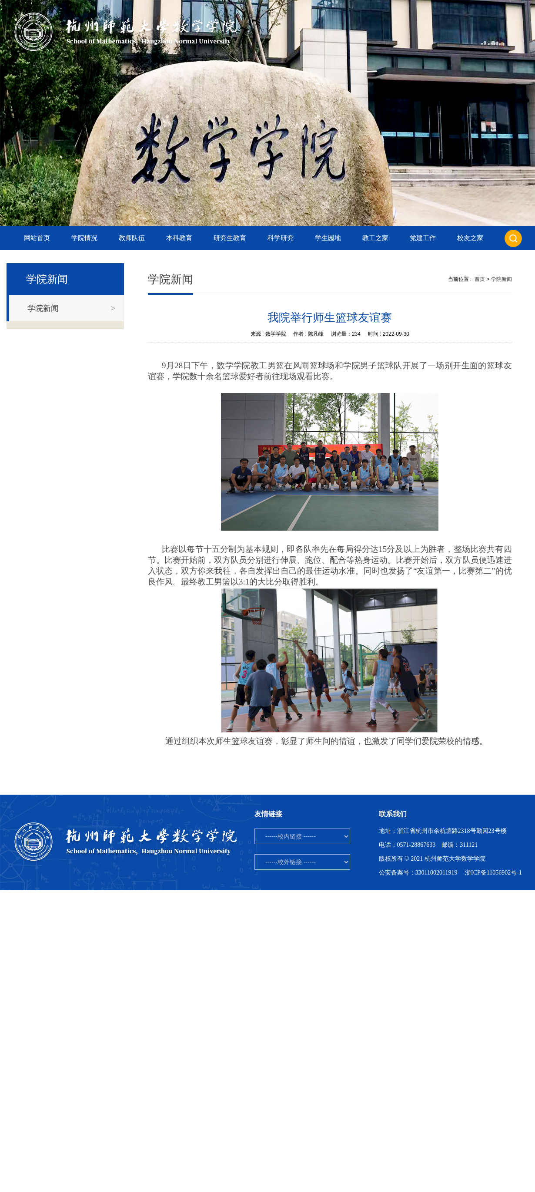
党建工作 (423, 237)
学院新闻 (501, 279)
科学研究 (281, 237)
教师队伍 (132, 237)
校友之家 (470, 237)
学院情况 (84, 237)
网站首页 (37, 237)
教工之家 (375, 237)
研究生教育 (230, 237)
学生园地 (328, 237)
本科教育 (179, 237)
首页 (480, 279)
